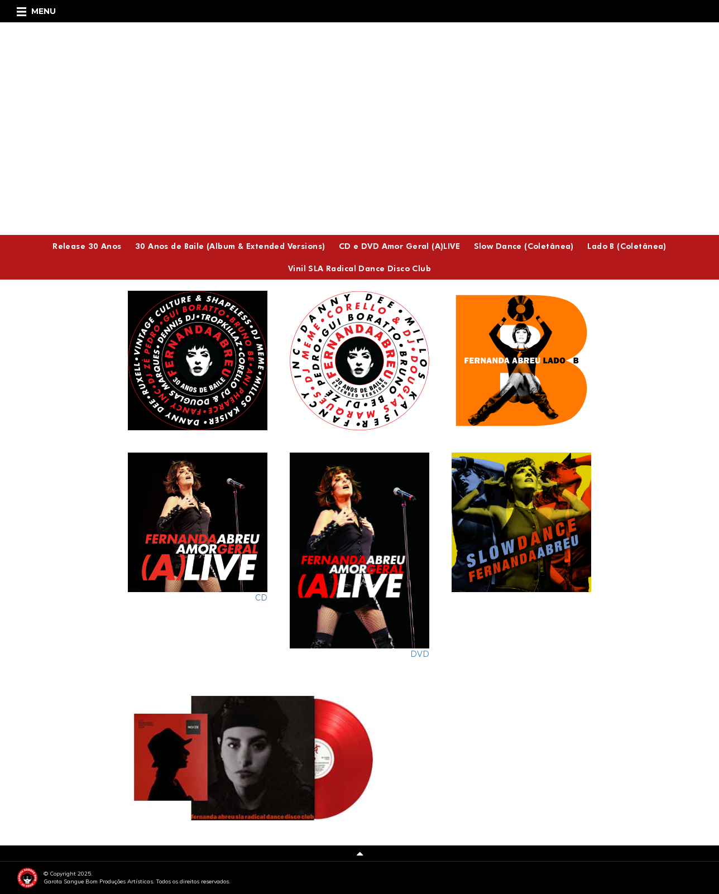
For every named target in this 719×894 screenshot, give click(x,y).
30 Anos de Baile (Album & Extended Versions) (230, 246)
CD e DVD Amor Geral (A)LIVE (399, 246)
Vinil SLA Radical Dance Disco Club (359, 268)
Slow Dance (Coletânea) (524, 246)
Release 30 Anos (86, 246)
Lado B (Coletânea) (627, 246)
